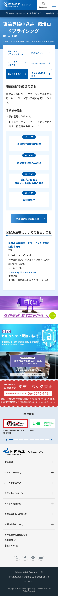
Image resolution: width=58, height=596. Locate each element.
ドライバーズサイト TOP (13, 41)
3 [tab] (21, 439)
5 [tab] (32, 439)
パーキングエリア (12, 482)
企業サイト (9, 545)
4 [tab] (26, 439)
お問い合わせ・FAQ (13, 524)
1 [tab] (11, 439)
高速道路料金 (49, 41)
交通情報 (8, 462)
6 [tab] (37, 439)
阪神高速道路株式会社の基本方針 (29, 572)
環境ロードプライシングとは (15, 53)
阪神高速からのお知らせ (15, 534)
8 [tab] (47, 439)
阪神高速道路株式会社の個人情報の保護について (29, 576)
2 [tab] (16, 439)
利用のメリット (38, 52)
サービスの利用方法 (12, 63)
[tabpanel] (15, 426)
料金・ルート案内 (33, 41)
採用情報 (8, 540)
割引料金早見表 (38, 63)
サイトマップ (29, 581)
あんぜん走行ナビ (12, 503)
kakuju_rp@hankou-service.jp (24, 272)
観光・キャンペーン (13, 493)
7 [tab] (42, 439)
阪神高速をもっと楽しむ (15, 513)
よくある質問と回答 (38, 74)
